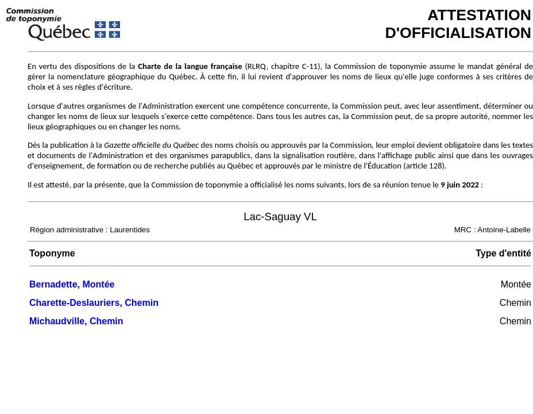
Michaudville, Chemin (76, 321)
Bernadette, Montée (71, 284)
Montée (516, 284)
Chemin (515, 303)
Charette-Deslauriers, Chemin (94, 303)
